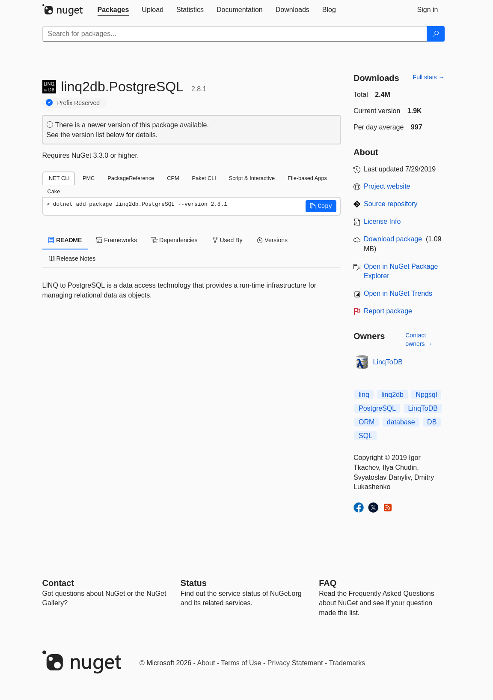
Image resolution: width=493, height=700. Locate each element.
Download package (393, 239)
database (401, 422)
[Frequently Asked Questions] (327, 583)
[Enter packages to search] (234, 34)
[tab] (113, 9)
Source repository (390, 203)
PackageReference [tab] (130, 178)
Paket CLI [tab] (204, 178)
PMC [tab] (89, 178)
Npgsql (426, 394)
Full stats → (429, 77)
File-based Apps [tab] (307, 178)
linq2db (392, 394)
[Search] (436, 34)
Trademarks (347, 663)
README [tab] (65, 240)
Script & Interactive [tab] (252, 178)
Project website (387, 186)
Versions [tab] (272, 240)
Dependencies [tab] (174, 240)
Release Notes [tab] (72, 258)
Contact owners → (418, 339)
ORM (366, 422)
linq (364, 394)
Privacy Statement (295, 663)
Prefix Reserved (78, 102)
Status (194, 583)
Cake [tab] (54, 191)
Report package (388, 311)
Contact (58, 583)
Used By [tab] (227, 240)
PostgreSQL (377, 408)
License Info (382, 221)
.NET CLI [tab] (59, 178)
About (206, 663)
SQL (365, 435)
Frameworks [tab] (116, 240)
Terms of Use (241, 663)
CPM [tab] (173, 178)
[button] (321, 206)
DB (432, 422)
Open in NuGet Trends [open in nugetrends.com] (398, 293)
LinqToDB (388, 362)
